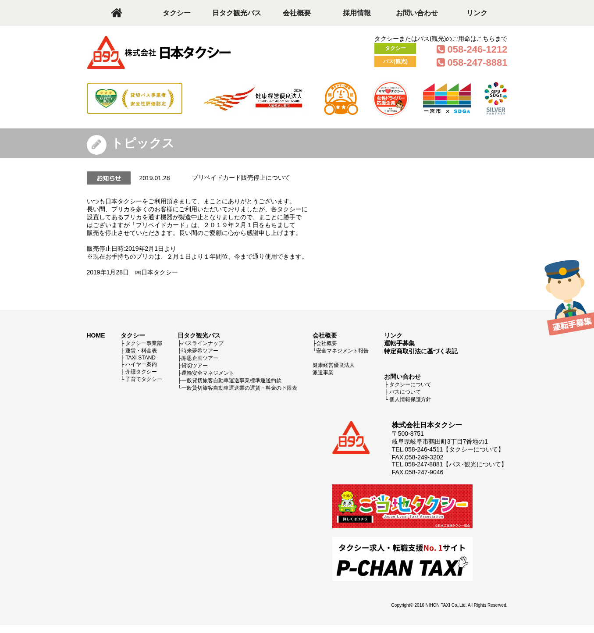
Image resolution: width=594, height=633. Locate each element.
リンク (476, 13)
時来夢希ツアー (199, 351)
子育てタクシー (143, 379)
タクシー (177, 13)
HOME (96, 335)
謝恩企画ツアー (199, 358)
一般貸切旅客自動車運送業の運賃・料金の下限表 (239, 388)
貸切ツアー (194, 366)
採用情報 (357, 13)
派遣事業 (323, 373)
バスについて (405, 392)
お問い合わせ (417, 13)
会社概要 (297, 13)
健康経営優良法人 (334, 365)
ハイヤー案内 (141, 364)
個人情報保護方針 (410, 399)
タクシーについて (410, 384)
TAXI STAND (140, 358)
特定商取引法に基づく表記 (421, 351)
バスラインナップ (202, 343)
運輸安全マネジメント (207, 373)
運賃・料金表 (141, 351)
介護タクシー (141, 372)
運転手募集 (399, 343)
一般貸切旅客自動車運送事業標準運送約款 (231, 380)
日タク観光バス (236, 13)
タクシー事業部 (143, 343)
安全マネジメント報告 (342, 351)
